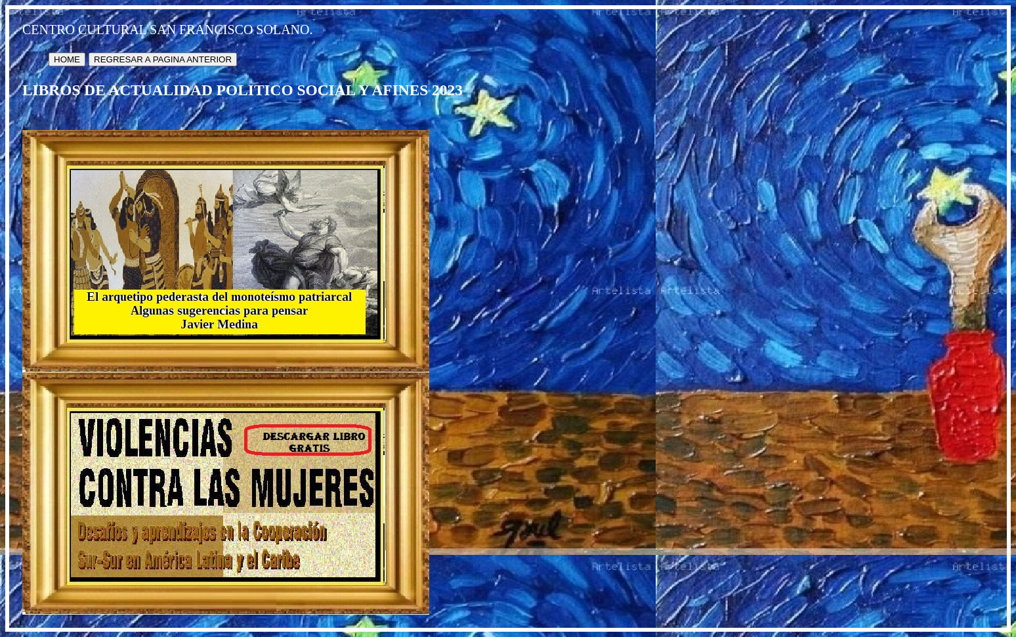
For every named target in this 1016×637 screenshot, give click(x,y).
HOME (67, 59)
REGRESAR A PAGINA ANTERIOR (163, 59)
